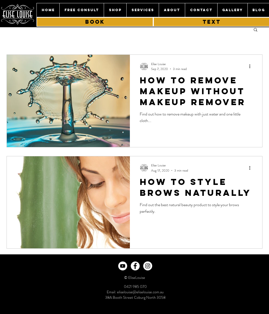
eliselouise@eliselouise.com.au (140, 292)
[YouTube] (122, 265)
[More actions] (251, 66)
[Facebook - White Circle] (135, 265)
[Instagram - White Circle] (147, 265)
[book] (94, 22)
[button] (142, 10)
